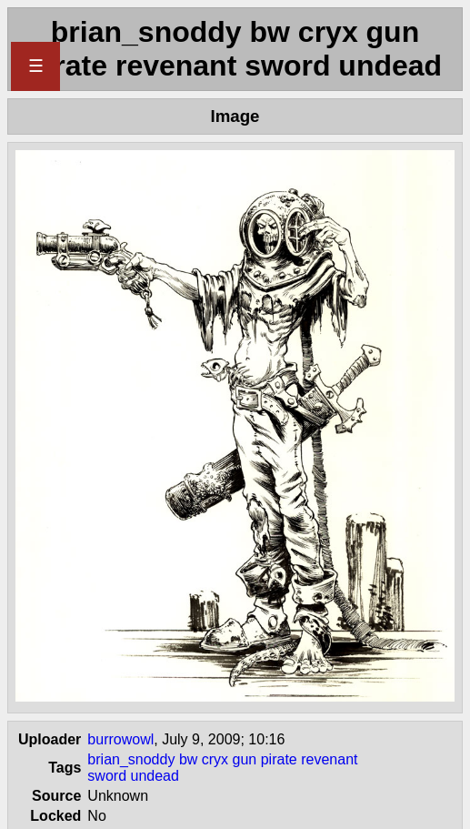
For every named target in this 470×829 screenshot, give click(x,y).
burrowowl (120, 739)
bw (188, 759)
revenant (329, 759)
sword (106, 776)
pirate (279, 759)
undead (154, 776)
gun (245, 759)
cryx (215, 759)
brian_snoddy (131, 759)
